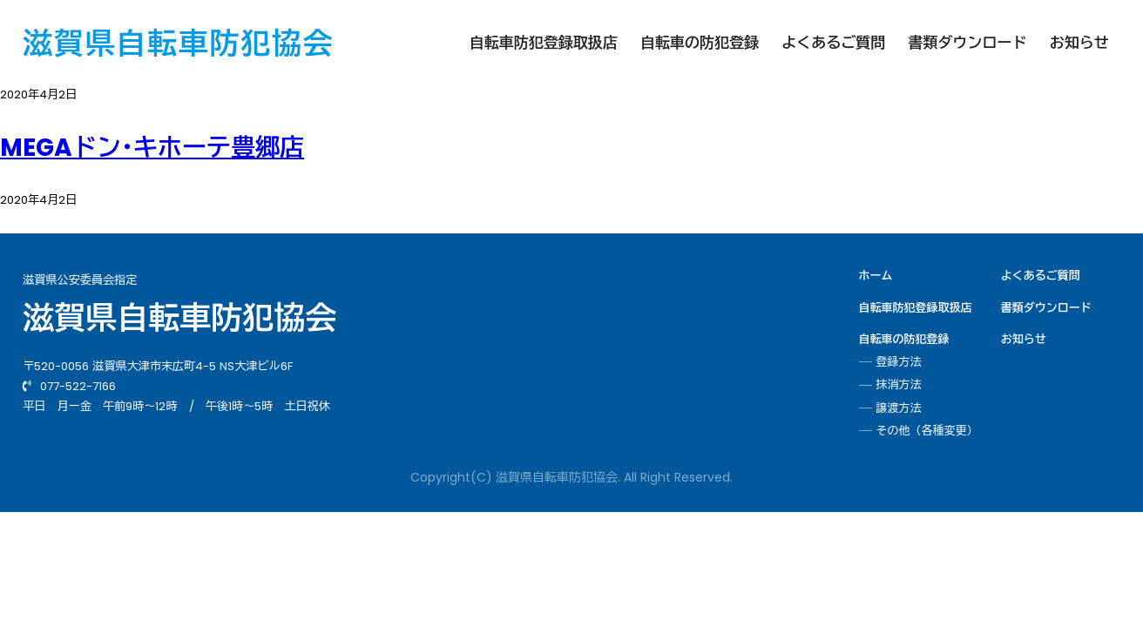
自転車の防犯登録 (699, 42)
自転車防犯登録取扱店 (544, 42)
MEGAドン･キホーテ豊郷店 (152, 148)
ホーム (876, 276)
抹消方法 (899, 385)
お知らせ (1079, 42)
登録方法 (899, 362)
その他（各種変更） (927, 431)
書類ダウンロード (967, 42)
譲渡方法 (899, 408)
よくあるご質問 (833, 42)
